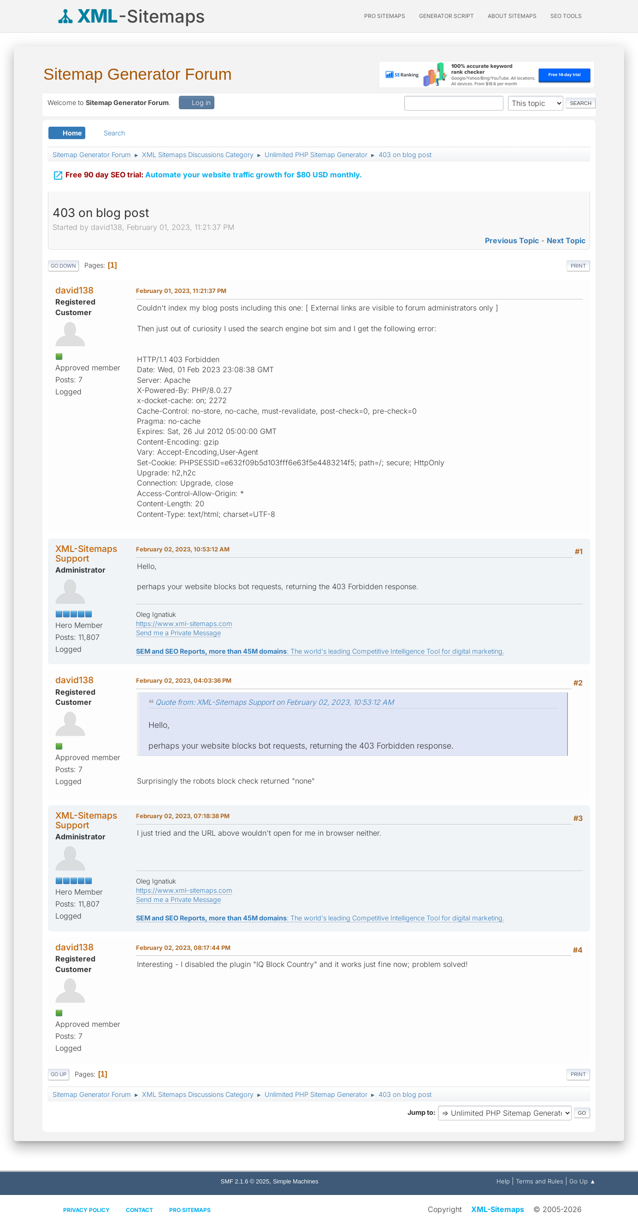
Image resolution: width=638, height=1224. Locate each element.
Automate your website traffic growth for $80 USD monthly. (207, 174)
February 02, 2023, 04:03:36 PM (183, 680)
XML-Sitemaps (497, 1209)
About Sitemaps (512, 15)
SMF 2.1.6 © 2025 (245, 1181)
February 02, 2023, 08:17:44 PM (183, 947)
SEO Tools (566, 15)
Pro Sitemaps (190, 1209)
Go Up (58, 1074)
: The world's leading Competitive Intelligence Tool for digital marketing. (320, 651)
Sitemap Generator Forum (137, 74)
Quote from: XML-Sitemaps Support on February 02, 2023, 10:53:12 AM (274, 702)
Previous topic (512, 240)
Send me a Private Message (178, 633)
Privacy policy (86, 1209)
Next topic (566, 240)
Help (503, 1181)
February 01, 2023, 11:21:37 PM (181, 290)
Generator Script (446, 15)
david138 (74, 290)
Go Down (63, 266)
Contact (139, 1209)
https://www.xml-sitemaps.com (184, 623)
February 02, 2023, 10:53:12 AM (183, 549)
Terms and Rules (539, 1181)
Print (578, 266)
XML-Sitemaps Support (86, 553)
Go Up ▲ (582, 1181)
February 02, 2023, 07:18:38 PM (183, 816)
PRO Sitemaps (384, 15)
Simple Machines (296, 1181)
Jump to (420, 1112)
